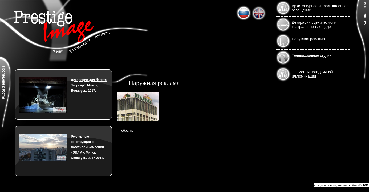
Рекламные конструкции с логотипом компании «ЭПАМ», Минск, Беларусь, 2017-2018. (87, 147)
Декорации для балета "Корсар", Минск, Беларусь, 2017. (89, 85)
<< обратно (125, 131)
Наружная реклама (308, 39)
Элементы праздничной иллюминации (312, 74)
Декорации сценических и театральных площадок (314, 24)
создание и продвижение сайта (335, 185)
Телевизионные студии (311, 55)
